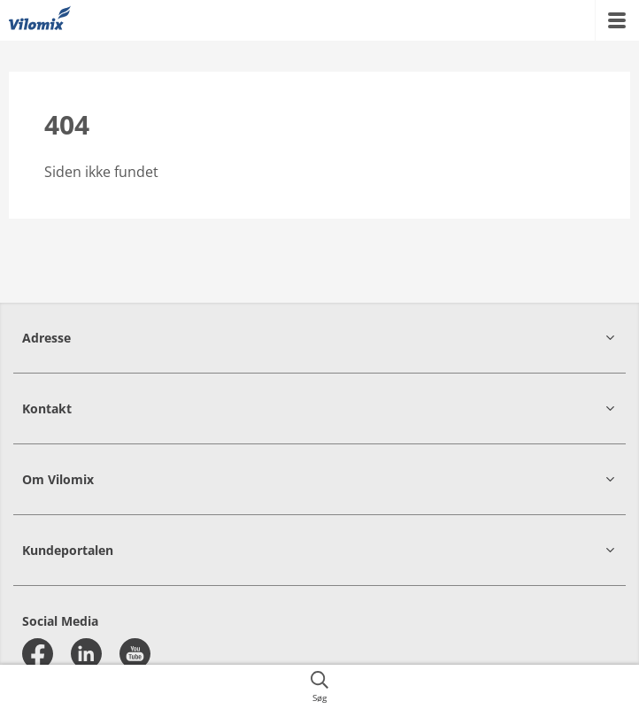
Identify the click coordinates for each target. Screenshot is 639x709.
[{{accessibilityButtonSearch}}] (319, 687)
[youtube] (134, 653)
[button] (319, 338)
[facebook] (37, 653)
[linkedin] (86, 653)
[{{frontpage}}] (40, 20)
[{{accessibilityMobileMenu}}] (617, 20)
